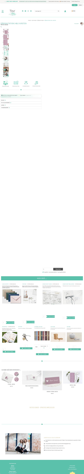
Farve (36, 346)
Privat (75, 5)
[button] (1, 26)
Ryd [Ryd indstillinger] (43, 347)
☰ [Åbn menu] (3, 11)
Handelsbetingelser (72, 467)
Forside (29, 20)
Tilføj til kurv (58, 269)
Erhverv (80, 5)
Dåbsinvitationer (40, 20)
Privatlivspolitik (73, 469)
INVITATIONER (34, 20)
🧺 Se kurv (73, 10)
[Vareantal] (48, 269)
